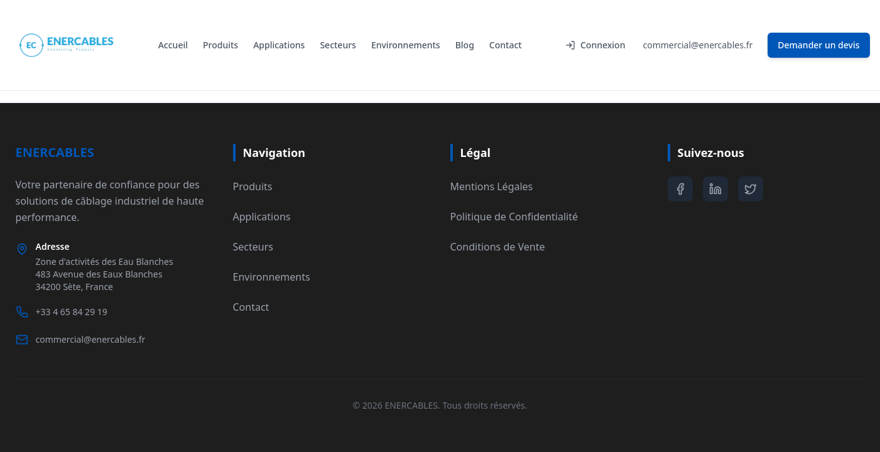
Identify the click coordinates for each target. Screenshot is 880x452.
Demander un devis (818, 45)
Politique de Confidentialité (514, 216)
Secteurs (338, 45)
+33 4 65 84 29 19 (71, 312)
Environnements (405, 45)
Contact (505, 45)
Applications (279, 45)
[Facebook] (680, 189)
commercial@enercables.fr (697, 45)
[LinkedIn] (715, 189)
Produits (220, 45)
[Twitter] (750, 189)
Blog (464, 45)
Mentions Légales (491, 186)
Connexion (595, 45)
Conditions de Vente (497, 247)
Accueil (173, 45)
